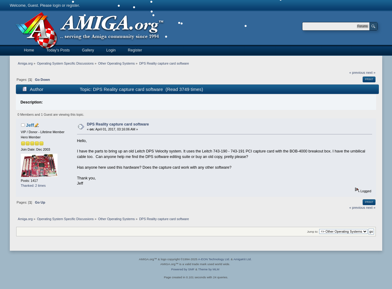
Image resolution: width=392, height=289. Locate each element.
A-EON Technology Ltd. (214, 259)
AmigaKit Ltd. (242, 259)
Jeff (30, 125)
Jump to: (312, 231)
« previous (357, 72)
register (72, 5)
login (57, 5)
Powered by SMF (182, 269)
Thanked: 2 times (33, 185)
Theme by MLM (208, 269)
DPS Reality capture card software (118, 124)
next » (370, 72)
